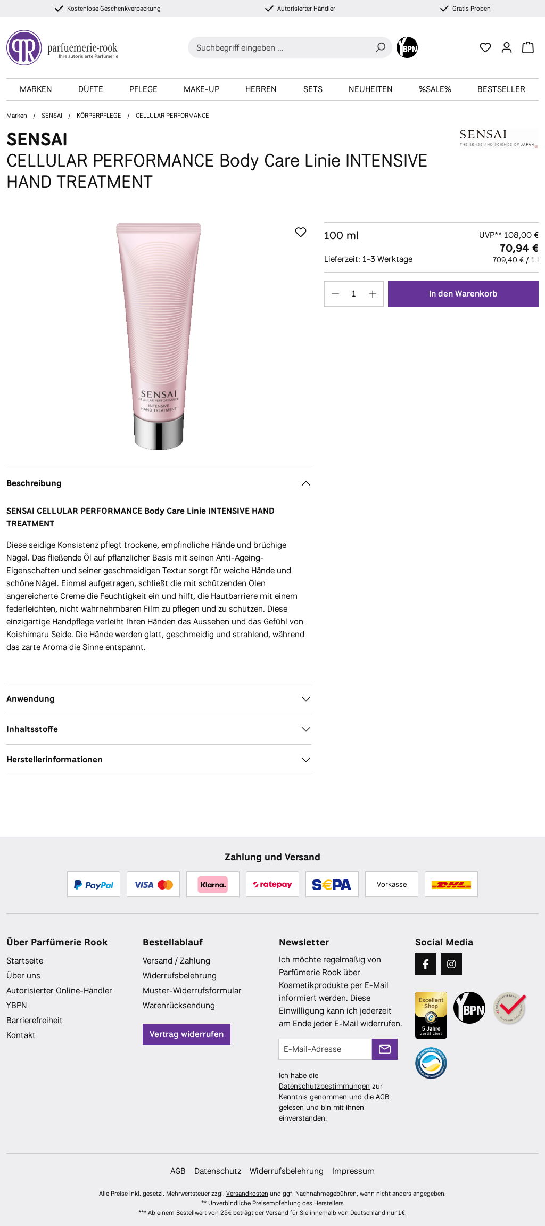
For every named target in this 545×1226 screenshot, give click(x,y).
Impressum (353, 1170)
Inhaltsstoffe (32, 729)
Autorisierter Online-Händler (59, 990)
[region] (159, 336)
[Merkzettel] (485, 47)
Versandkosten (247, 1193)
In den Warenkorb (463, 293)
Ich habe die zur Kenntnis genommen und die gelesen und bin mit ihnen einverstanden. (334, 1097)
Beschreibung (34, 483)
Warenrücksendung (179, 1005)
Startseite (24, 960)
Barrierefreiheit (34, 1020)
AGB (382, 1096)
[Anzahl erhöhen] (373, 294)
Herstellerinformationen (54, 759)
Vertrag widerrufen (187, 1034)
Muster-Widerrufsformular (192, 990)
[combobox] (278, 47)
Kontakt (21, 1035)
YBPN (16, 1005)
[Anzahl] (354, 294)
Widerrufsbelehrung (180, 975)
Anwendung (30, 698)
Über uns (23, 975)
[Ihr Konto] (506, 47)
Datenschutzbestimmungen (324, 1086)
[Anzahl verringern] (335, 294)
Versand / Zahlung (176, 960)
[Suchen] (380, 47)
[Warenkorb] (528, 47)
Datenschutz (217, 1170)
